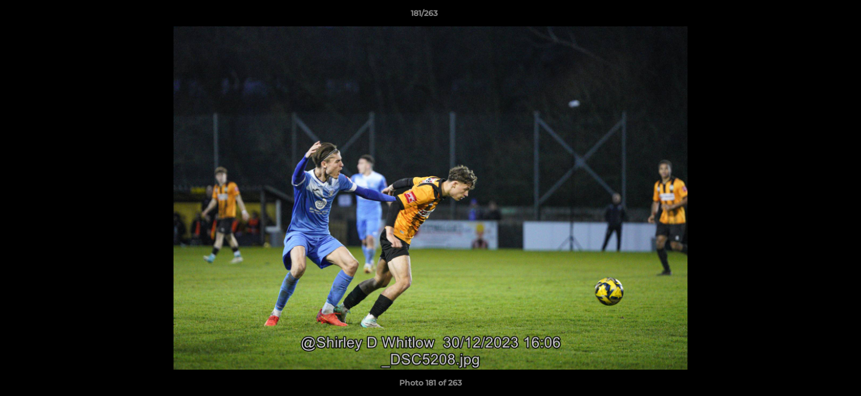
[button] (814, 16)
